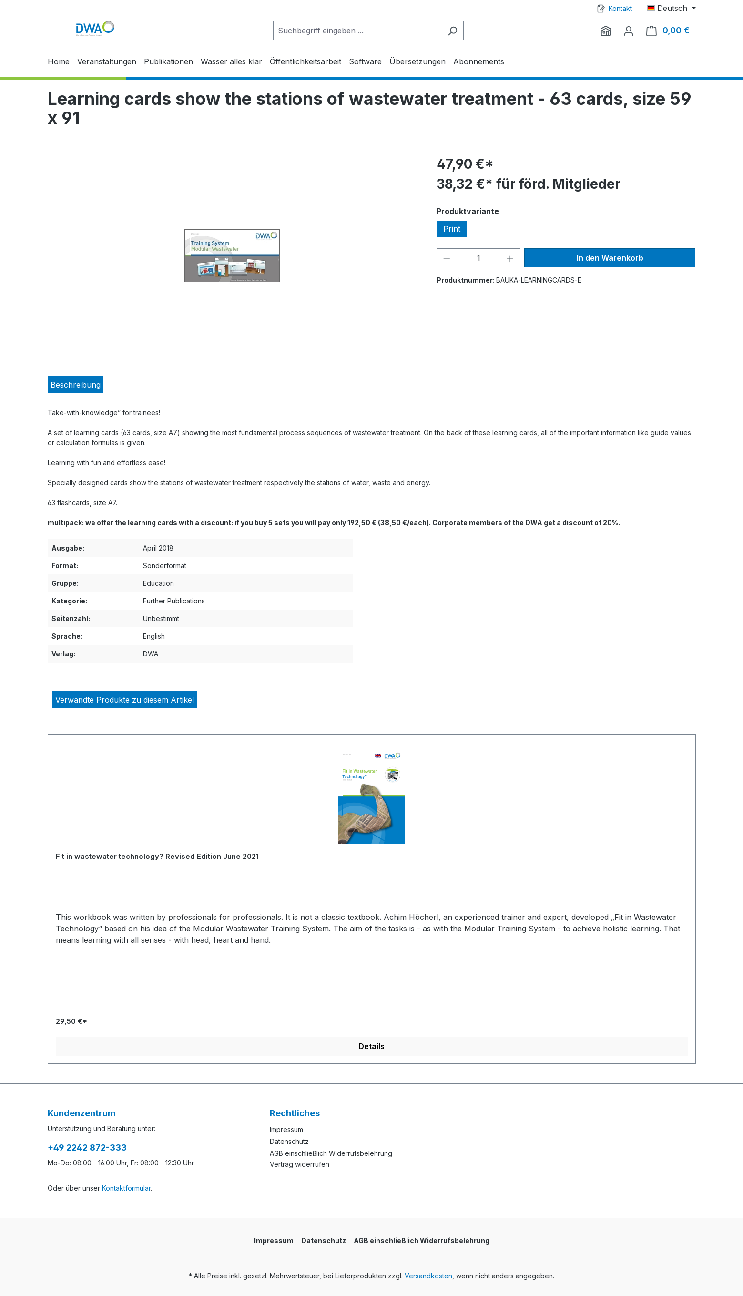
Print (451, 229)
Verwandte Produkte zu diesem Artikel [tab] (124, 699)
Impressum (286, 1129)
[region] (232, 256)
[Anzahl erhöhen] (510, 257)
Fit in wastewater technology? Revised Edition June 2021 (157, 856)
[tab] (75, 384)
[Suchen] (452, 30)
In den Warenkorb (610, 258)
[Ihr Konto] (628, 30)
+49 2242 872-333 (87, 1148)
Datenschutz (289, 1141)
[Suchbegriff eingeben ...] (357, 30)
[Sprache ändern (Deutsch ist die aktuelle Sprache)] (671, 8)
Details (371, 1046)
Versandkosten (428, 1276)
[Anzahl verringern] (447, 257)
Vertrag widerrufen (299, 1164)
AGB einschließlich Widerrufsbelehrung (331, 1153)
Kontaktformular (126, 1188)
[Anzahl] (478, 257)
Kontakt (620, 8)
